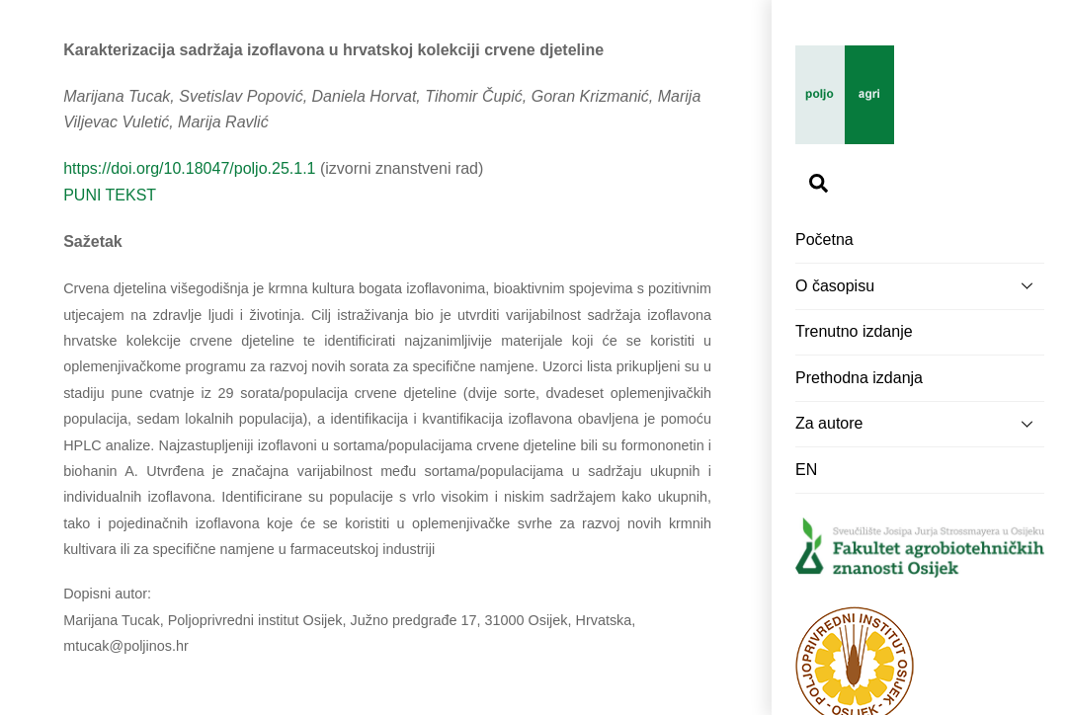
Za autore (919, 423)
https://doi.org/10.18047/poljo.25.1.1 (189, 168)
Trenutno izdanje (854, 331)
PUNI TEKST (109, 195)
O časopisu (919, 285)
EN (806, 469)
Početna (824, 239)
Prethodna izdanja (859, 377)
